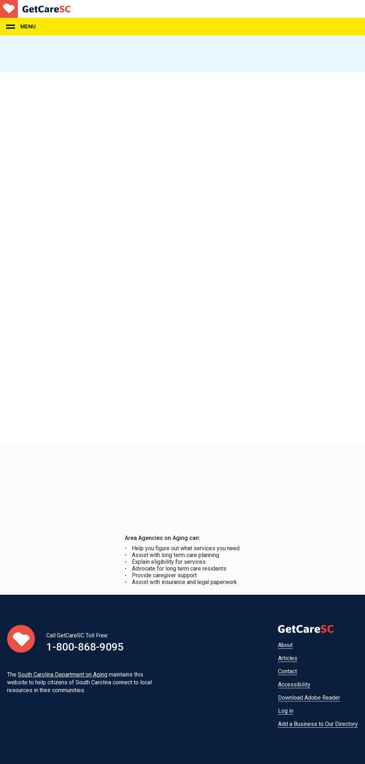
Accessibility (294, 684)
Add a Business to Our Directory (318, 724)
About (285, 645)
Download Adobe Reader (309, 697)
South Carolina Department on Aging (62, 674)
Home (35, 9)
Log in (285, 710)
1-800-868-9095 (85, 647)
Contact (287, 671)
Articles (287, 658)
